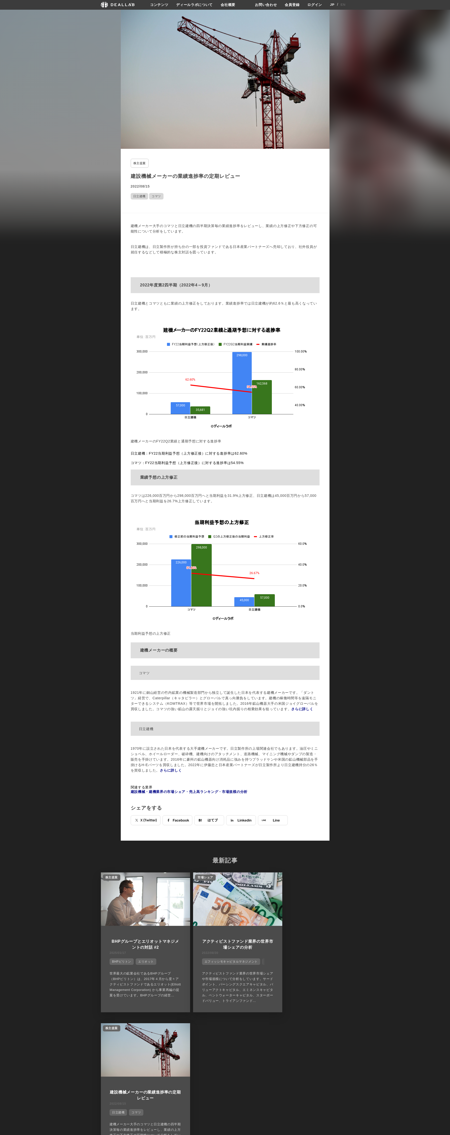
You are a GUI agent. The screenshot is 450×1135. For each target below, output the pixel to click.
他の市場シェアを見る (225, 1031)
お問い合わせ (266, 5)
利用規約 (273, 1074)
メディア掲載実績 (239, 1074)
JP (332, 5)
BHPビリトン (120, 960)
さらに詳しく (302, 709)
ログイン (314, 5)
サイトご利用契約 (277, 1056)
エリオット (145, 960)
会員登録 (292, 5)
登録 (309, 1056)
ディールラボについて (194, 5)
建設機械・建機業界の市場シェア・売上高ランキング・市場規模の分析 (189, 791)
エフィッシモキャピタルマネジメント (221, 960)
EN (343, 5)
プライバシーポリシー (282, 1065)
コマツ (156, 196)
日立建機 (139, 196)
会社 (229, 1056)
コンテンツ (159, 5)
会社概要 (228, 5)
